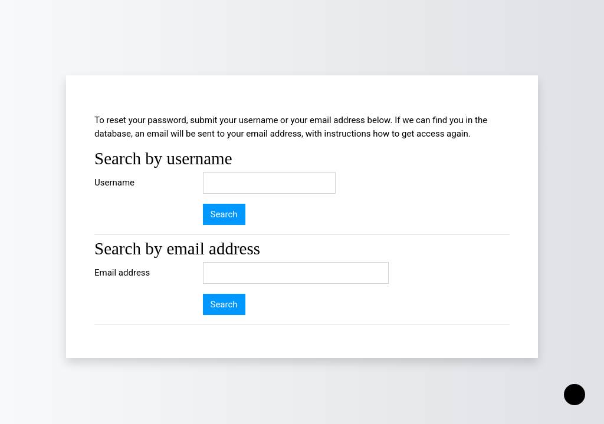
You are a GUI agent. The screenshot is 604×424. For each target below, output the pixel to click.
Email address (122, 272)
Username (114, 182)
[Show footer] (574, 394)
